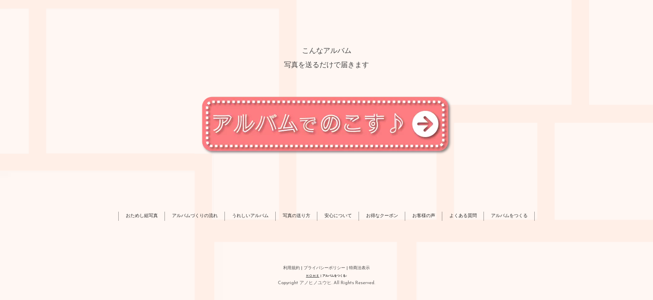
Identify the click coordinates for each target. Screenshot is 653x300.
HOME (312, 276)
